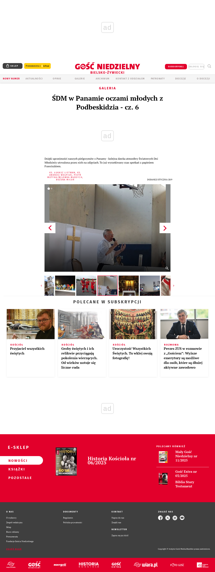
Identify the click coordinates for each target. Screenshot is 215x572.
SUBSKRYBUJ (176, 66)
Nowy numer (11, 78)
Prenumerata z (37, 66)
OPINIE (57, 78)
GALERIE (80, 78)
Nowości (16, 460)
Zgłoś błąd (14, 549)
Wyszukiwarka (209, 66)
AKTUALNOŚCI (34, 78)
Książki (16, 469)
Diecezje (180, 78)
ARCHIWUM (102, 78)
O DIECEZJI (203, 78)
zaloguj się (196, 66)
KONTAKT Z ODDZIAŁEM (130, 78)
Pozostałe (16, 477)
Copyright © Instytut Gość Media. (172, 549)
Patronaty (158, 78)
